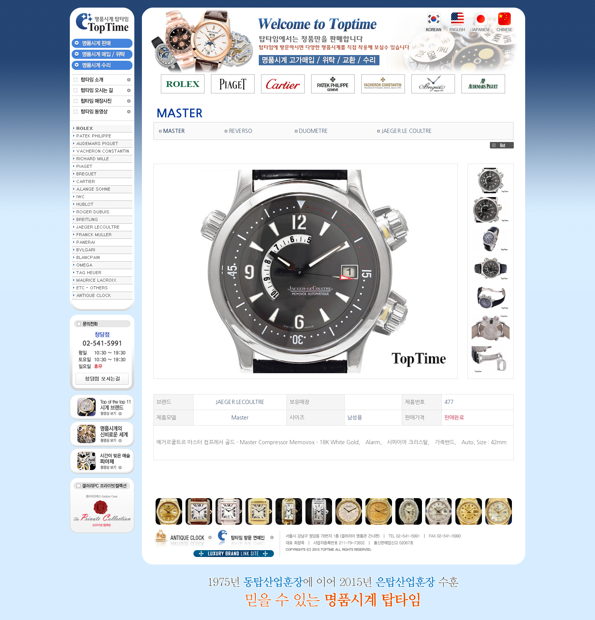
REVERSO (240, 131)
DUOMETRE (313, 131)
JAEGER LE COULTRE (406, 131)
